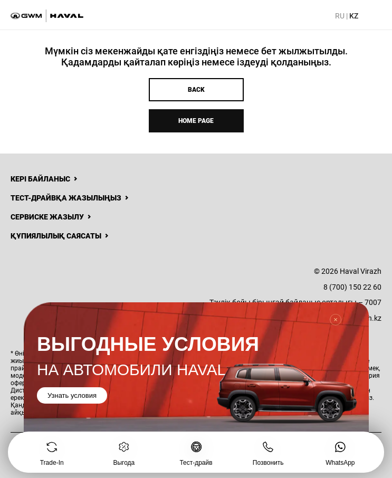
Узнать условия (72, 395)
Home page (196, 121)
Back (196, 89)
